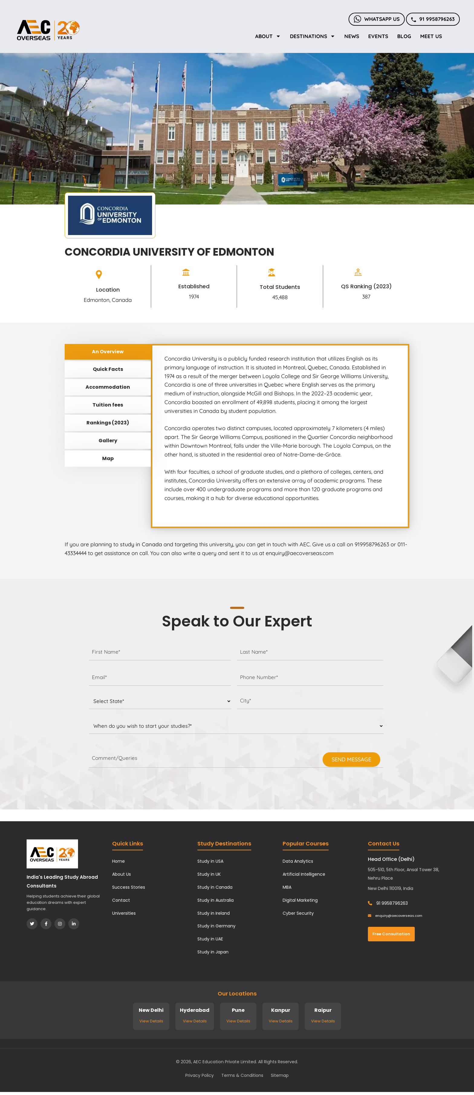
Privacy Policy (199, 1075)
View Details (151, 1021)
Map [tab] (108, 458)
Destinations (312, 36)
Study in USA (210, 861)
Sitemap (280, 1075)
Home (118, 861)
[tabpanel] (280, 436)
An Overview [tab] (108, 351)
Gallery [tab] (108, 440)
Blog (404, 36)
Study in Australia (215, 900)
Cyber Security (298, 913)
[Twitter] (32, 923)
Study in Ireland (213, 913)
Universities (124, 913)
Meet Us (431, 36)
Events (378, 36)
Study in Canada (214, 887)
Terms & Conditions (242, 1075)
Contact (121, 900)
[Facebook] (46, 923)
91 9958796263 (433, 19)
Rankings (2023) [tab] (107, 422)
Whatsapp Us (377, 19)
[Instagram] (59, 923)
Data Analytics (298, 861)
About (268, 36)
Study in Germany (216, 926)
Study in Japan (213, 952)
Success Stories (128, 887)
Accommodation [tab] (108, 387)
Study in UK (209, 874)
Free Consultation (391, 934)
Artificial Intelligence (304, 874)
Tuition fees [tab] (108, 404)
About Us (121, 874)
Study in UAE (210, 939)
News (351, 36)
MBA (287, 887)
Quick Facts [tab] (108, 369)
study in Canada (141, 544)
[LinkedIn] (73, 923)
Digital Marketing (300, 900)
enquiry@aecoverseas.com (395, 915)
